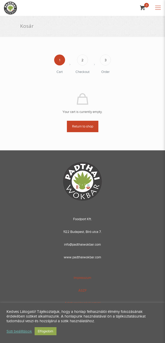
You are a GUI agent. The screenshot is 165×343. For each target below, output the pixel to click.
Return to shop (82, 126)
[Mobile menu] (158, 7)
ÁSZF (82, 290)
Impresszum (82, 278)
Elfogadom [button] (45, 331)
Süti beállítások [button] (19, 331)
